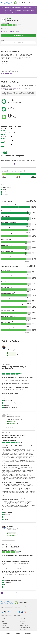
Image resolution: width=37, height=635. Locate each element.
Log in (3, 621)
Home (2, 15)
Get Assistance (6, 73)
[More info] (11, 128)
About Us (22, 621)
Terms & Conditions (25, 627)
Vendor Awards (5, 627)
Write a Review (14, 31)
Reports (4, 625)
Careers (22, 623)
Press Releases (24, 625)
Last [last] (17, 592)
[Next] (14, 593)
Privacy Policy (23, 629)
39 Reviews (4, 31)
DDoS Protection (8, 15)
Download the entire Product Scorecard (11, 88)
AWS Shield (16, 15)
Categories (4, 623)
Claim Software (18, 35)
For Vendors (5, 629)
